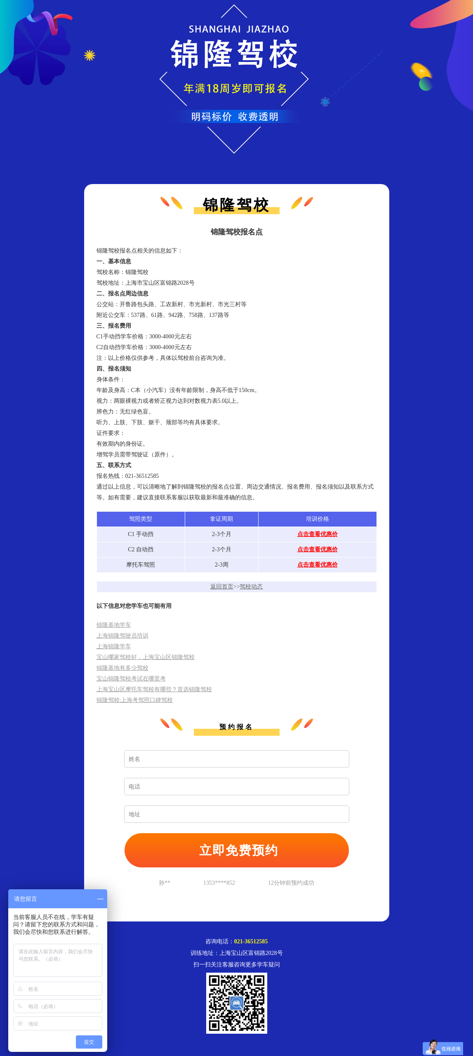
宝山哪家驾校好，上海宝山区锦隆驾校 (145, 657)
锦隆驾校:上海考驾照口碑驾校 (134, 700)
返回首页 (221, 587)
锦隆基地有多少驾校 (122, 668)
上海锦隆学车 (113, 646)
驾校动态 (251, 587)
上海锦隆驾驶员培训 (122, 636)
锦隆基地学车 (113, 625)
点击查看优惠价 (317, 534)
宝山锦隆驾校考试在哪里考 (131, 679)
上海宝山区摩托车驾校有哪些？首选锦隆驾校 (154, 689)
